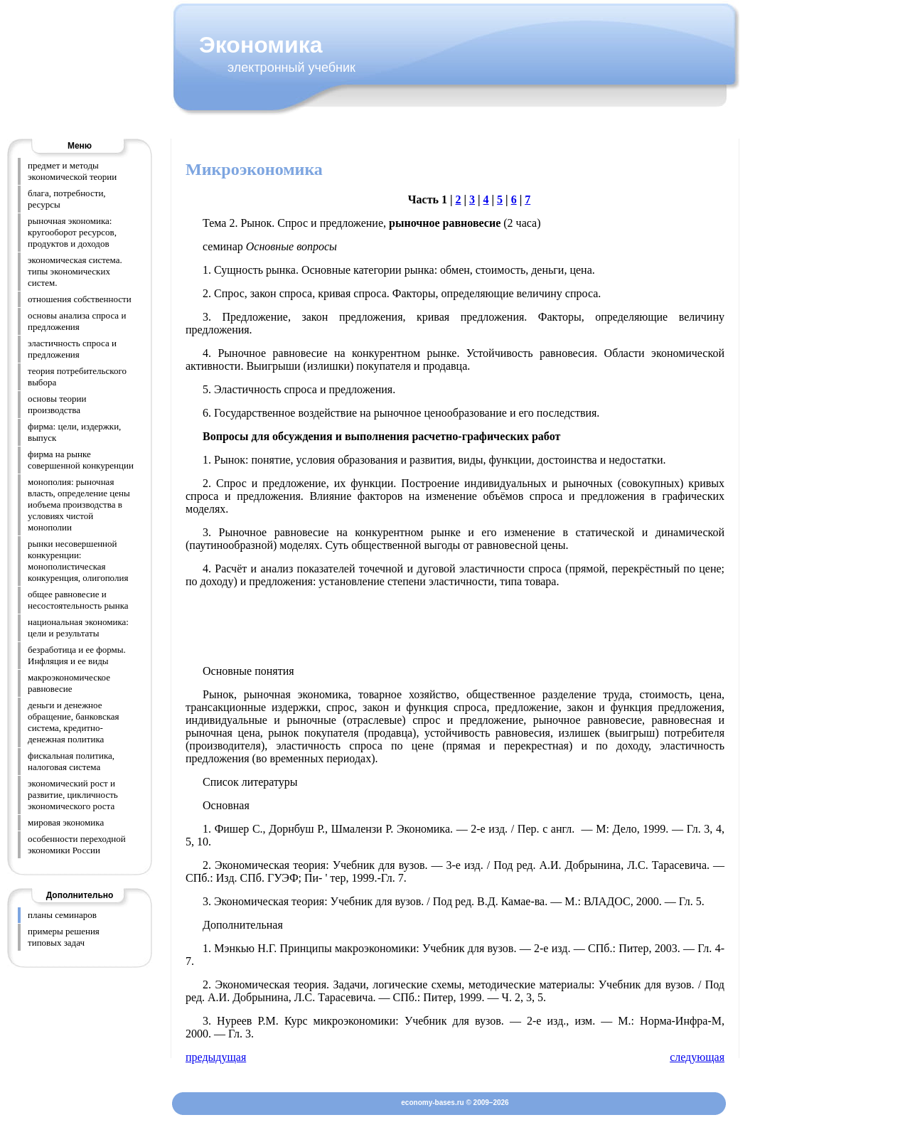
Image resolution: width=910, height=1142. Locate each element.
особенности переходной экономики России (77, 844)
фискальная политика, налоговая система (71, 761)
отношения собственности (80, 299)
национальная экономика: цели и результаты (78, 628)
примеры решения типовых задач (64, 937)
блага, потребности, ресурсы (67, 199)
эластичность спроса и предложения (72, 349)
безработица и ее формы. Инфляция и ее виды (77, 655)
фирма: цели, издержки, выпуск (74, 432)
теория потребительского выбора (77, 376)
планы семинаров (62, 914)
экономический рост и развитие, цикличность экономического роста (73, 794)
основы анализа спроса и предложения (77, 321)
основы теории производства (57, 404)
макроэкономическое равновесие (69, 683)
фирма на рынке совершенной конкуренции (81, 460)
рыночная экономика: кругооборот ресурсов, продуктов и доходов (72, 232)
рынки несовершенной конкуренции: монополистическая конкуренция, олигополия (78, 560)
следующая (697, 1057)
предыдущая (216, 1057)
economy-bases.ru (432, 1102)
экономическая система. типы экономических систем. (75, 271)
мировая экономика (66, 822)
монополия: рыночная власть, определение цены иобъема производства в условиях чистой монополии (79, 504)
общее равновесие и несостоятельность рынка (78, 600)
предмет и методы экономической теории (72, 171)
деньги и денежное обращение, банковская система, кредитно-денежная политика (73, 722)
